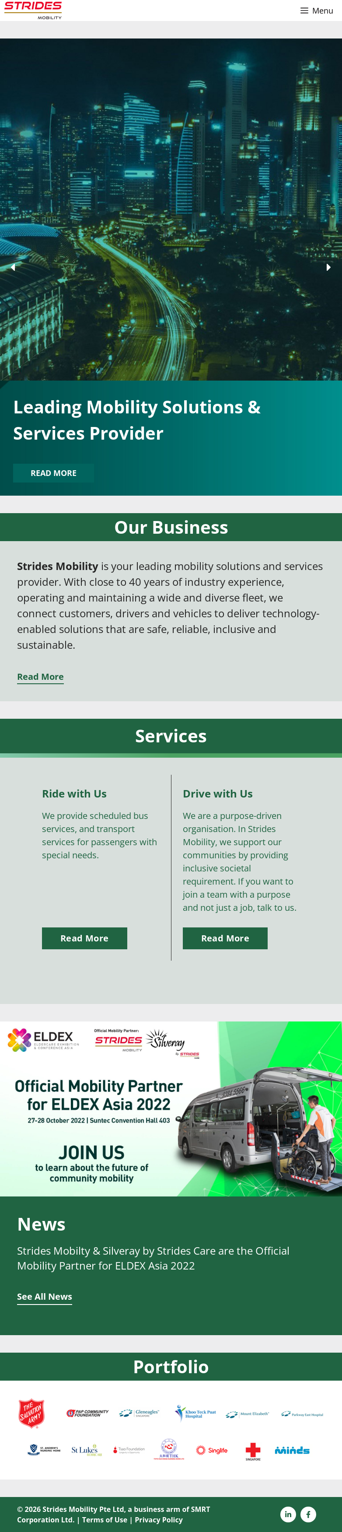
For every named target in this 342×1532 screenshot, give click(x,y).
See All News (44, 1296)
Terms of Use (105, 1520)
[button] (14, 267)
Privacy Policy (159, 1520)
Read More (40, 676)
